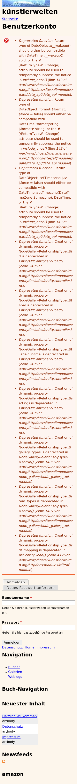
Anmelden (17, 582)
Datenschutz (12, 647)
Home (29, 647)
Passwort (12, 622)
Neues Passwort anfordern (31, 588)
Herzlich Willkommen (19, 716)
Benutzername (17, 598)
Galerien (15, 672)
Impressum (46, 647)
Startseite (10, 19)
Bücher (14, 667)
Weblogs (15, 677)
